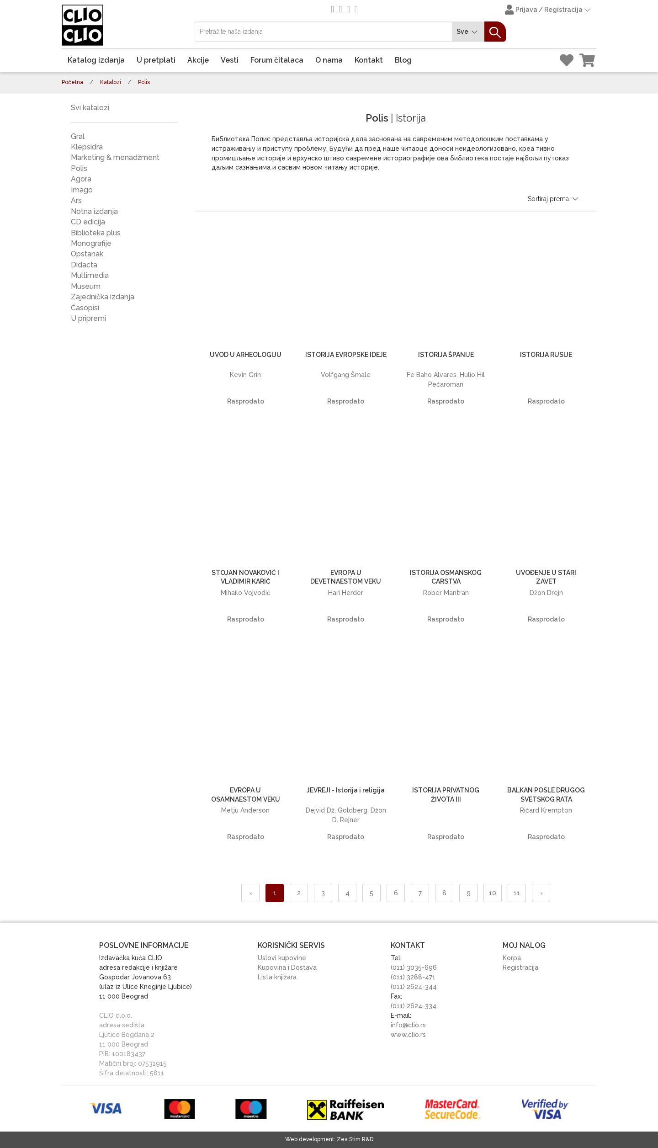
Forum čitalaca (276, 60)
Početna (72, 82)
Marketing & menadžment (115, 157)
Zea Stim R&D (355, 1139)
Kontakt (369, 60)
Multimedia (90, 275)
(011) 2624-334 (413, 1006)
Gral (78, 136)
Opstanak (87, 254)
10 (492, 893)
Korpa (512, 958)
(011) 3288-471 (413, 977)
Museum (86, 286)
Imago (82, 190)
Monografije (91, 243)
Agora (81, 179)
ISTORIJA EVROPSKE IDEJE (346, 354)
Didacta (84, 264)
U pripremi (88, 318)
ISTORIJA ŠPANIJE (446, 354)
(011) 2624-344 (414, 986)
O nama (329, 60)
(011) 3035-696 (414, 967)
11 (517, 893)
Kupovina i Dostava (287, 967)
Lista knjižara (277, 977)
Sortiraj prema (554, 198)
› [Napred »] (541, 893)
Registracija (520, 967)
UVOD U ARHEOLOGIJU (245, 354)
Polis (79, 168)
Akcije (198, 60)
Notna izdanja (94, 211)
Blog (403, 60)
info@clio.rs (408, 1025)
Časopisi (85, 307)
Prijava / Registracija (548, 10)
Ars (76, 200)
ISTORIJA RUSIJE (546, 354)
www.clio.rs (408, 1034)
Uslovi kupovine (282, 958)
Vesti (230, 60)
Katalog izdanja (96, 60)
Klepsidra (87, 147)
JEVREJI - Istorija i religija (346, 790)
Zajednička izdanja (102, 296)
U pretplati (156, 60)
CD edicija (88, 222)
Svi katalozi (90, 107)
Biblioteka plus (96, 233)
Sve (468, 32)
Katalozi (110, 82)
